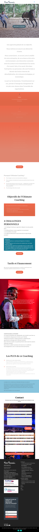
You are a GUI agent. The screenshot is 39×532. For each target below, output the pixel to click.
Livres (22, 485)
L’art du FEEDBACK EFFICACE (26, 467)
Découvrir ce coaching (19, 26)
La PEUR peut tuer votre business (26, 468)
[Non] (37, 529)
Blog (21, 488)
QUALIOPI (16, 473)
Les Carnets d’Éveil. (10, 318)
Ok (18, 530)
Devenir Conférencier (24, 479)
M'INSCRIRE (19, 166)
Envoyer (28, 428)
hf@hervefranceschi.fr (7, 467)
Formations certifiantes (24, 478)
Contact (22, 489)
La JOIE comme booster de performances (28, 463)
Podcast (22, 486)
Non (21, 530)
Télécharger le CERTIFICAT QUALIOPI (10, 478)
